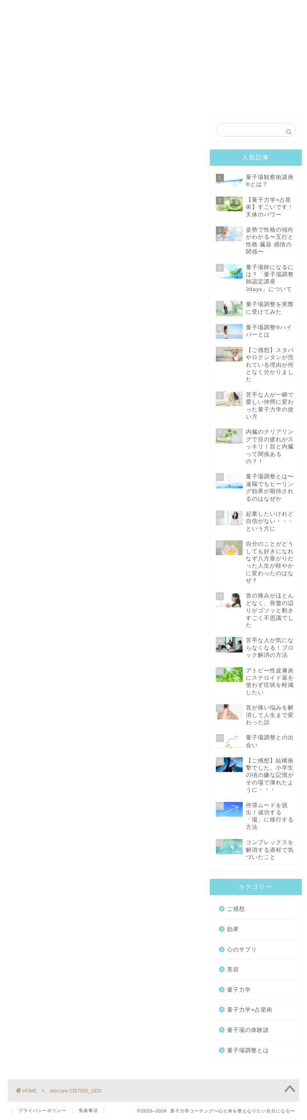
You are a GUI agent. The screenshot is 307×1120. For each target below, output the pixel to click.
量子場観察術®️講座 (95, 12)
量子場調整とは (248, 1051)
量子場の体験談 (248, 1031)
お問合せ (270, 9)
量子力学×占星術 (250, 1011)
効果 (233, 930)
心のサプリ (242, 950)
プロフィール (211, 9)
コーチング (153, 9)
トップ (37, 9)
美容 (233, 970)
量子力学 (239, 991)
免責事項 (88, 1110)
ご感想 (236, 910)
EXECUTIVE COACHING (154, 33)
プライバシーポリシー (42, 1110)
